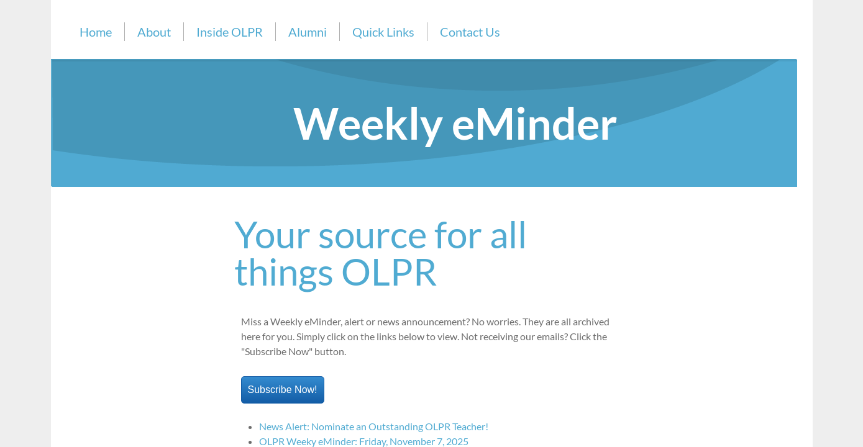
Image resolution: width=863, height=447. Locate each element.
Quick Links (383, 31)
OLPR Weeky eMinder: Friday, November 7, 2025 (363, 441)
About (154, 31)
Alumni (307, 31)
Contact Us (470, 31)
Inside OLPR (229, 31)
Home (96, 31)
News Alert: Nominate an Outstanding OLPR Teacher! (373, 426)
